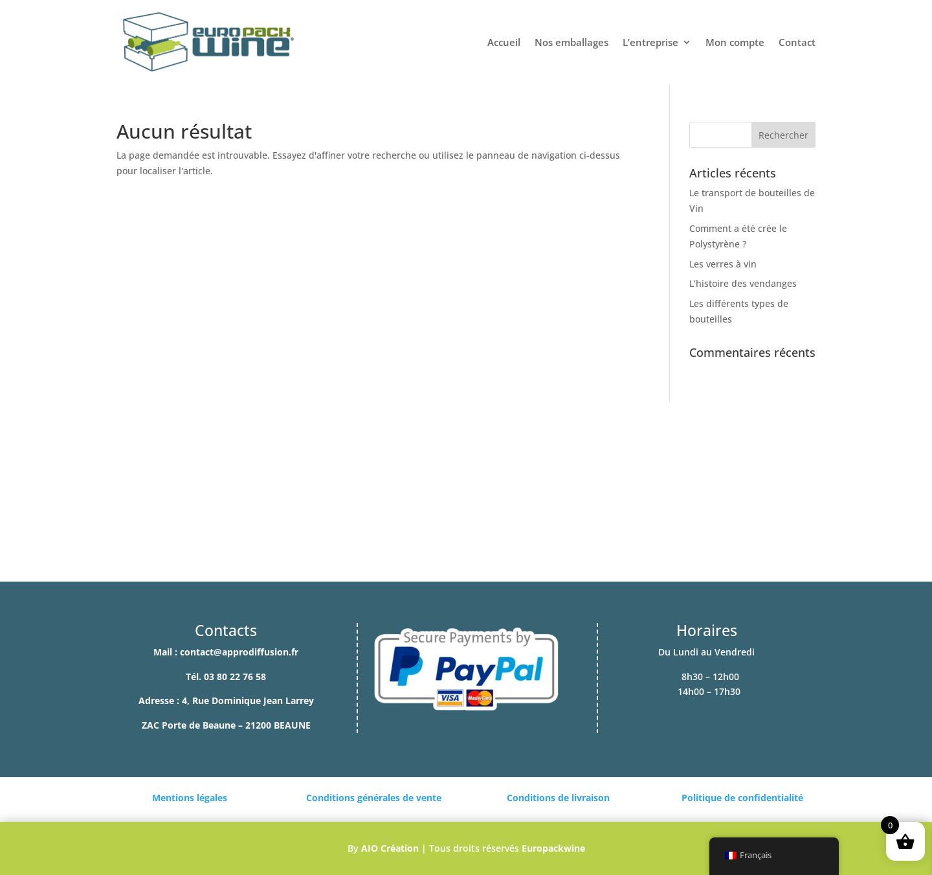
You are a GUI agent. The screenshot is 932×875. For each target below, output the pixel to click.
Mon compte (734, 42)
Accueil (503, 42)
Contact (797, 42)
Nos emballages (571, 42)
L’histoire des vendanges (743, 283)
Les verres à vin (723, 264)
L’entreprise (650, 42)
